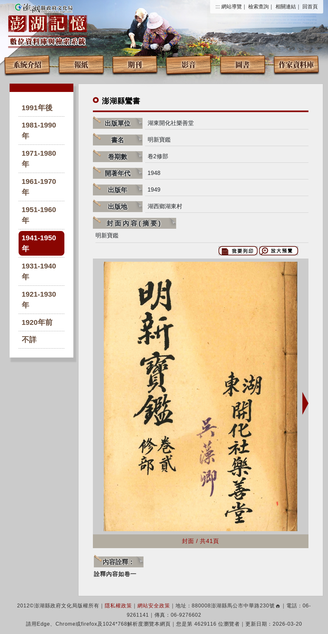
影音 (189, 64)
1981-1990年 (39, 130)
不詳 (29, 340)
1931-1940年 (39, 271)
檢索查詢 (258, 6)
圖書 (242, 64)
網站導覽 (231, 6)
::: (218, 6)
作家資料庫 (296, 64)
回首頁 (310, 6)
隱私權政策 (118, 605)
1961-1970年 (39, 186)
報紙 (81, 64)
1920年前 (37, 322)
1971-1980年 (39, 158)
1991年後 (37, 108)
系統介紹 (27, 64)
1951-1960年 (39, 215)
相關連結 (285, 6)
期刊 (135, 64)
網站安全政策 (153, 605)
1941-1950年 (39, 243)
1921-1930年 (39, 299)
